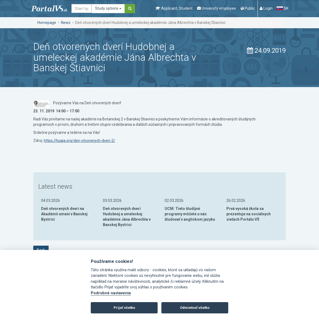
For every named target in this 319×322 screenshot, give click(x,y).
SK (282, 8)
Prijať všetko (124, 308)
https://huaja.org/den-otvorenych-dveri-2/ (79, 140)
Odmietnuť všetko (194, 308)
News (65, 22)
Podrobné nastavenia (111, 293)
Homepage (46, 22)
